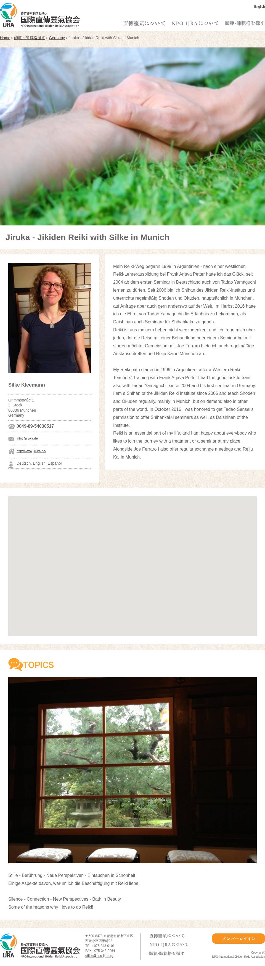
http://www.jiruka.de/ (31, 451)
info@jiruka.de (27, 438)
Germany (57, 38)
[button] (132, 561)
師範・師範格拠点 (29, 38)
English (259, 7)
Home (5, 38)
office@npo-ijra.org (99, 956)
